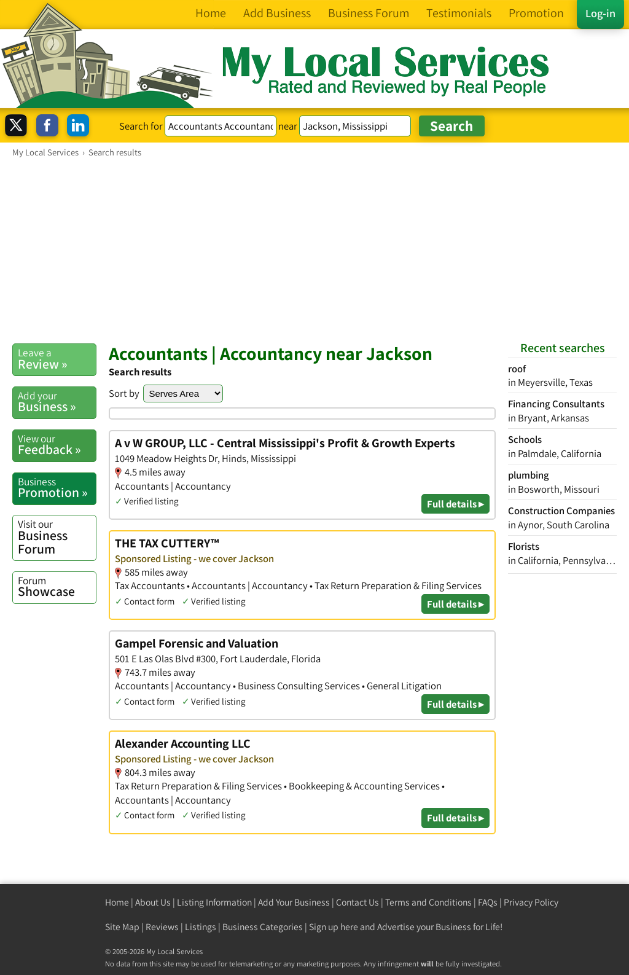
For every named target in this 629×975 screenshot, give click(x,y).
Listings (200, 927)
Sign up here (333, 927)
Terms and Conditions (428, 902)
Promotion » (57, 487)
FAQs (488, 902)
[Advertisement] (314, 250)
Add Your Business (294, 902)
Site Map (122, 927)
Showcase (57, 586)
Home (117, 902)
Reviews (162, 927)
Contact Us (357, 902)
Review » (57, 358)
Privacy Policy (531, 902)
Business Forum (57, 537)
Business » (57, 401)
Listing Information (214, 902)
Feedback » (57, 444)
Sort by (124, 393)
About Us (153, 902)
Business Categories (262, 927)
